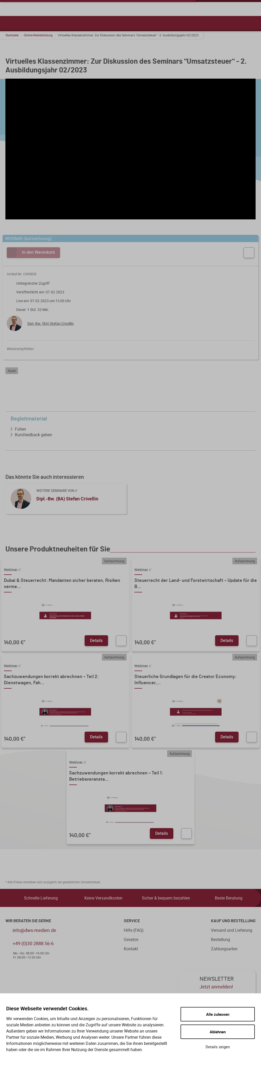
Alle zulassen (217, 1014)
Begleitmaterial (132, 419)
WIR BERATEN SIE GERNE (28, 921)
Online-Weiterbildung (38, 35)
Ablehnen (218, 1031)
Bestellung (220, 939)
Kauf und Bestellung (233, 921)
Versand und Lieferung (231, 930)
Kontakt (131, 949)
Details (96, 640)
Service (132, 921)
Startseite (12, 35)
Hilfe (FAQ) (134, 930)
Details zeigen (218, 1046)
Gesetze (131, 939)
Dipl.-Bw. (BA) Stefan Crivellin (50, 323)
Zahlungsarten (224, 949)
